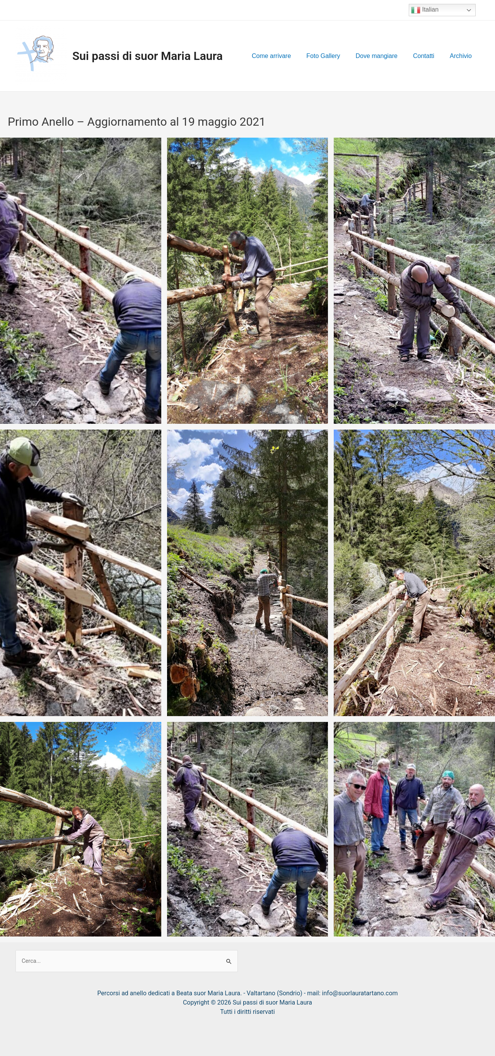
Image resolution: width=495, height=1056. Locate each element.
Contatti (428, 56)
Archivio (462, 56)
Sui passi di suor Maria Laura (147, 56)
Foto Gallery (334, 56)
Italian (425, 10)
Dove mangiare (384, 56)
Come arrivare (285, 56)
